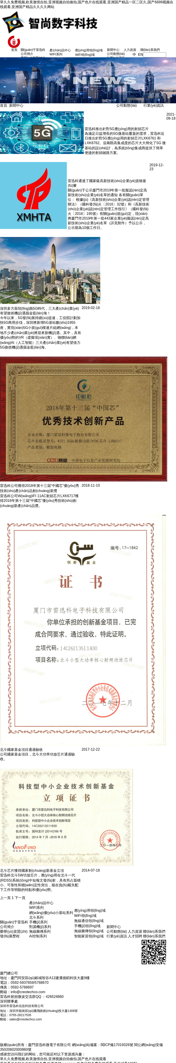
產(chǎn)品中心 (60, 50)
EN (140, 54)
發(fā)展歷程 (10, 936)
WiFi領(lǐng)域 (85, 54)
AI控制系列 (38, 936)
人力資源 (130, 50)
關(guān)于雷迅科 (33, 50)
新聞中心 (113, 50)
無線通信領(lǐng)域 (89, 921)
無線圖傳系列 (40, 931)
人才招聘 (135, 936)
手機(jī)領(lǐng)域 (87, 926)
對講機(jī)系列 (40, 927)
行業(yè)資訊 (153, 105)
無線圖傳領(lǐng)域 (89, 931)
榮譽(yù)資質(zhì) (14, 931)
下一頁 (20, 898)
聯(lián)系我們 (150, 50)
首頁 (14, 50)
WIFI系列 (55, 54)
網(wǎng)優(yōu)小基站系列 (51, 913)
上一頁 (5, 898)
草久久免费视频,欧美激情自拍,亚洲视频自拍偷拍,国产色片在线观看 (53, 1059)
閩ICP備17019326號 (117, 1045)
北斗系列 (36, 917)
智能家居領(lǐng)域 (89, 936)
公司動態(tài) (116, 54)
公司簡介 (27, 54)
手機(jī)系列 (38, 922)
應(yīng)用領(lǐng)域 (89, 50)
